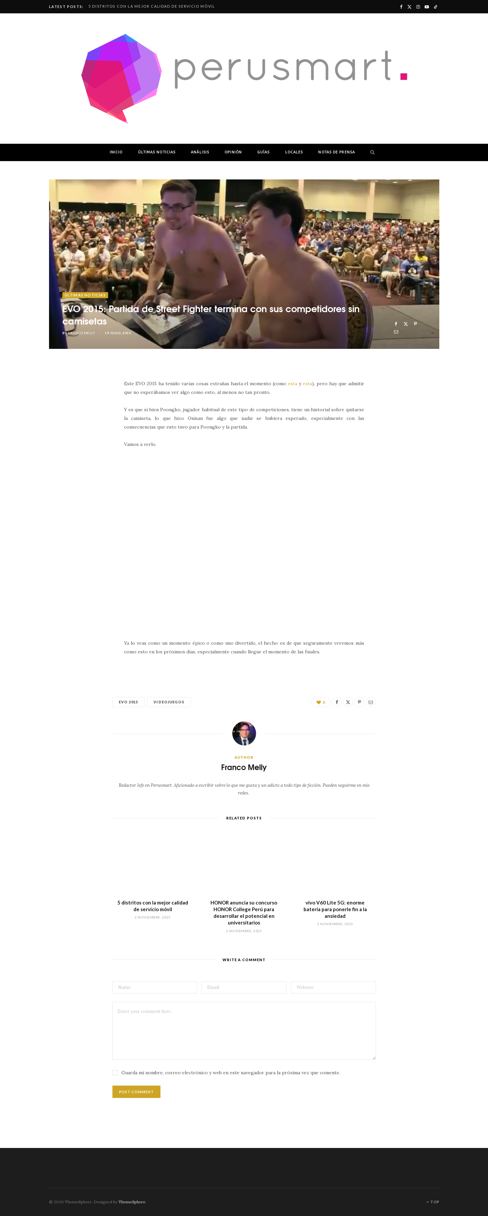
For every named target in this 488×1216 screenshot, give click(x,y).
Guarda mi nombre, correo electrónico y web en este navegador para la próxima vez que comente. (230, 1073)
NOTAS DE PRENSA (336, 152)
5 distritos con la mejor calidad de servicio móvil (151, 6)
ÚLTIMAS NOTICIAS (157, 152)
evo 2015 (128, 702)
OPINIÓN (233, 152)
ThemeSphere (131, 1201)
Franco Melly (81, 333)
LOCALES (294, 152)
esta (292, 384)
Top (432, 1201)
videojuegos (168, 702)
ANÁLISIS (200, 152)
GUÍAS (263, 152)
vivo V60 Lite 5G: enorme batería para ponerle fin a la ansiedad (335, 909)
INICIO (116, 152)
